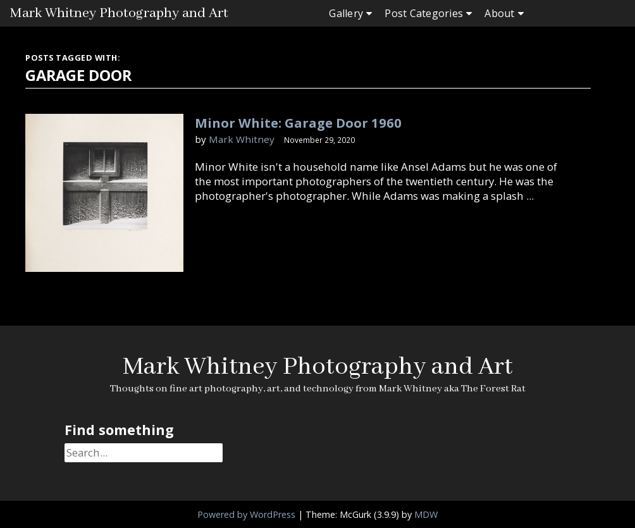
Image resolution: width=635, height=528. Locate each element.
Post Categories (424, 13)
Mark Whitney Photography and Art (118, 13)
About (499, 13)
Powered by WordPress (246, 514)
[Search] (144, 452)
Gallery (346, 13)
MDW (426, 514)
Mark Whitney (241, 139)
